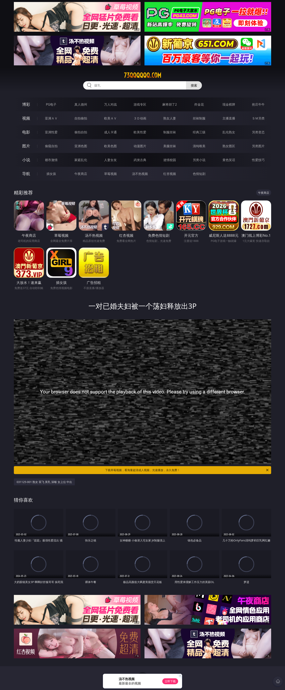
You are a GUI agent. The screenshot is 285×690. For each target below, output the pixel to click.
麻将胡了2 (169, 104)
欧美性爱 (140, 132)
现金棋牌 (228, 104)
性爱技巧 (258, 160)
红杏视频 (169, 174)
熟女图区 (228, 146)
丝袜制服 (199, 118)
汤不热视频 (140, 174)
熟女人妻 (169, 118)
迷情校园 (169, 160)
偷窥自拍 (51, 146)
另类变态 (258, 132)
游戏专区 (140, 104)
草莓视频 (110, 174)
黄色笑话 (228, 160)
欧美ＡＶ (110, 118)
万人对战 (110, 104)
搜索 (194, 85)
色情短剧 (199, 174)
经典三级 (199, 132)
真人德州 (80, 104)
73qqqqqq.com (142, 75)
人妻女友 (110, 160)
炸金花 (199, 104)
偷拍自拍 (80, 132)
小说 (26, 159)
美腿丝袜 (169, 146)
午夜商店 (80, 174)
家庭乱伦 (80, 160)
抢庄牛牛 (258, 104)
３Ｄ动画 (140, 118)
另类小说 (199, 160)
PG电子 (51, 104)
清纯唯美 (199, 146)
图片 (26, 146)
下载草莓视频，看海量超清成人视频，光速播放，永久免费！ (187, 470)
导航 (26, 173)
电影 (26, 132)
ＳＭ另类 (258, 118)
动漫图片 (140, 146)
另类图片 (258, 146)
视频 (26, 118)
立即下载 (170, 681)
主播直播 (228, 118)
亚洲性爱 (51, 132)
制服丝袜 (169, 132)
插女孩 (51, 174)
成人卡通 (110, 132)
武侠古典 (140, 160)
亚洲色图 (80, 146)
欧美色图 (110, 146)
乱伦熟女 (228, 132)
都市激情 (51, 160)
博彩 (26, 104)
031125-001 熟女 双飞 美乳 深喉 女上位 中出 (44, 482)
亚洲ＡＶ (51, 118)
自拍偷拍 (80, 118)
